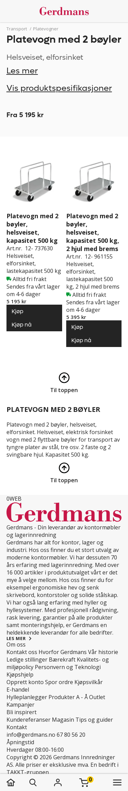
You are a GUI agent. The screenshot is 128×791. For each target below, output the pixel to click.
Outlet (97, 697)
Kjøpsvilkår (88, 682)
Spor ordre (59, 682)
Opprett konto (25, 682)
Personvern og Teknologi (68, 667)
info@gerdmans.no (30, 734)
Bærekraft (62, 659)
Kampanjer (20, 704)
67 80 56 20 (71, 734)
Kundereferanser (28, 719)
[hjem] (17, 782)
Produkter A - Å (68, 697)
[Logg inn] (58, 782)
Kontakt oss (21, 652)
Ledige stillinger (26, 659)
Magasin (63, 719)
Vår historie (103, 652)
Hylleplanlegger (26, 697)
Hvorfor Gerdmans (63, 652)
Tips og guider (94, 719)
